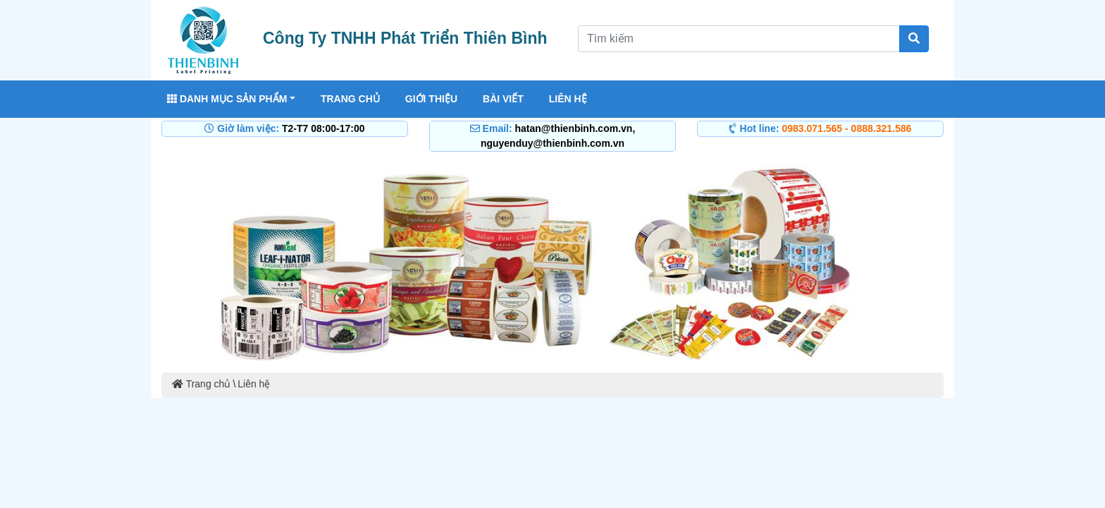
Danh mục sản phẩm (227, 98)
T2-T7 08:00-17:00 (323, 128)
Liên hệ (568, 98)
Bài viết (503, 98)
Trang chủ (350, 98)
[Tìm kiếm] (914, 38)
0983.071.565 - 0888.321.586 (847, 128)
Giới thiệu (431, 98)
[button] (220, 263)
